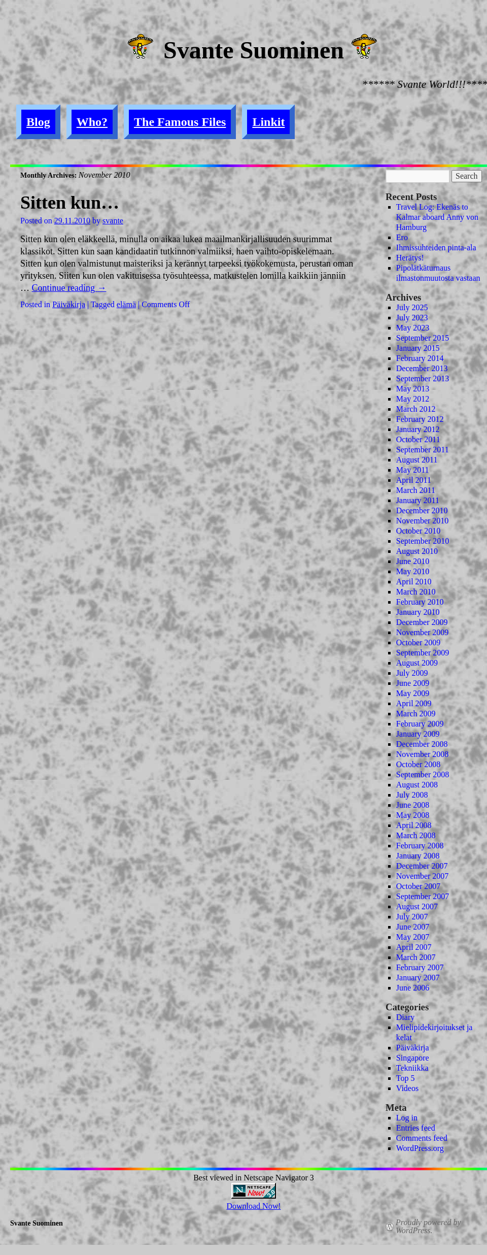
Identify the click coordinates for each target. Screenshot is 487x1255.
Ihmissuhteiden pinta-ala (436, 247)
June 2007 (412, 926)
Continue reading (69, 288)
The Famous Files (180, 121)
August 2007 (417, 906)
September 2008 (422, 774)
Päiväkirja (68, 304)
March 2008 (416, 835)
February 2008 (420, 845)
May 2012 (412, 398)
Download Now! (253, 1206)
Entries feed (415, 1128)
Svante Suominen (253, 50)
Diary (405, 1017)
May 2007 (412, 937)
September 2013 (422, 378)
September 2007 (422, 896)
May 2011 (412, 470)
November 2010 (422, 520)
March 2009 (416, 713)
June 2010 (412, 561)
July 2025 (412, 307)
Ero (402, 237)
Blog (38, 121)
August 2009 (417, 662)
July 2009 (412, 673)
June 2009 (412, 683)
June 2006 (412, 987)
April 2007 (414, 947)
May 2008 (412, 815)
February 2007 (420, 967)
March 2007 (416, 957)
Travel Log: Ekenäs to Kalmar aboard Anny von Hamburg (437, 217)
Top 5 (405, 1078)
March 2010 (416, 591)
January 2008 (418, 855)
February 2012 (420, 419)
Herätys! (410, 257)
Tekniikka (412, 1068)
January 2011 (417, 500)
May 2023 (412, 327)
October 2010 (418, 530)
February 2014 (420, 358)
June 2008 (412, 805)
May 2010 (412, 571)
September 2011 (422, 449)
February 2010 (420, 602)
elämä (126, 304)
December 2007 (422, 866)
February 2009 (420, 723)
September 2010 (422, 541)
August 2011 (417, 459)
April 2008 (414, 825)
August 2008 (417, 784)
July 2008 (412, 794)
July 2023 (412, 317)
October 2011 (418, 439)
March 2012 (416, 409)
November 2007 (422, 876)
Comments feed (421, 1138)
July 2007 (412, 916)
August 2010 (417, 551)
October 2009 (418, 642)
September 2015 (422, 338)
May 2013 (412, 388)
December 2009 (422, 622)
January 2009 (418, 734)
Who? (92, 121)
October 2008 (418, 764)
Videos (407, 1088)
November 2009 (422, 632)
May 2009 (412, 693)
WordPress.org (420, 1148)
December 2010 (422, 510)
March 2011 (415, 490)
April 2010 (414, 581)
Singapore (412, 1057)
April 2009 (414, 703)
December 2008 (422, 744)
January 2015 (418, 348)
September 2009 (422, 652)
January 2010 (418, 612)
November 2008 (422, 754)
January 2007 (418, 977)
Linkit (268, 121)
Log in (407, 1117)
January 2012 (418, 429)
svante (112, 220)
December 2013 (422, 368)
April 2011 (413, 480)
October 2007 (418, 886)
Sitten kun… (69, 202)
